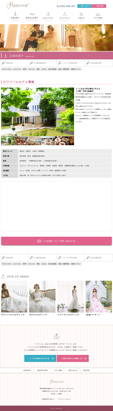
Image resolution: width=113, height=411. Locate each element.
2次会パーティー (93, 315)
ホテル (44, 69)
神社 (38, 69)
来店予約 (86, 370)
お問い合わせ (72, 370)
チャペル (31, 69)
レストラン (17, 69)
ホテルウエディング (38, 315)
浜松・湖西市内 (63, 69)
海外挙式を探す (42, 370)
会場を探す (27, 370)
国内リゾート (76, 69)
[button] (3, 112)
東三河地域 (52, 69)
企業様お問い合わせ (48, 399)
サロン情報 (58, 370)
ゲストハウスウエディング (13, 315)
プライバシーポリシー (64, 399)
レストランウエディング (68, 315)
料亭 (24, 69)
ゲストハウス (6, 69)
